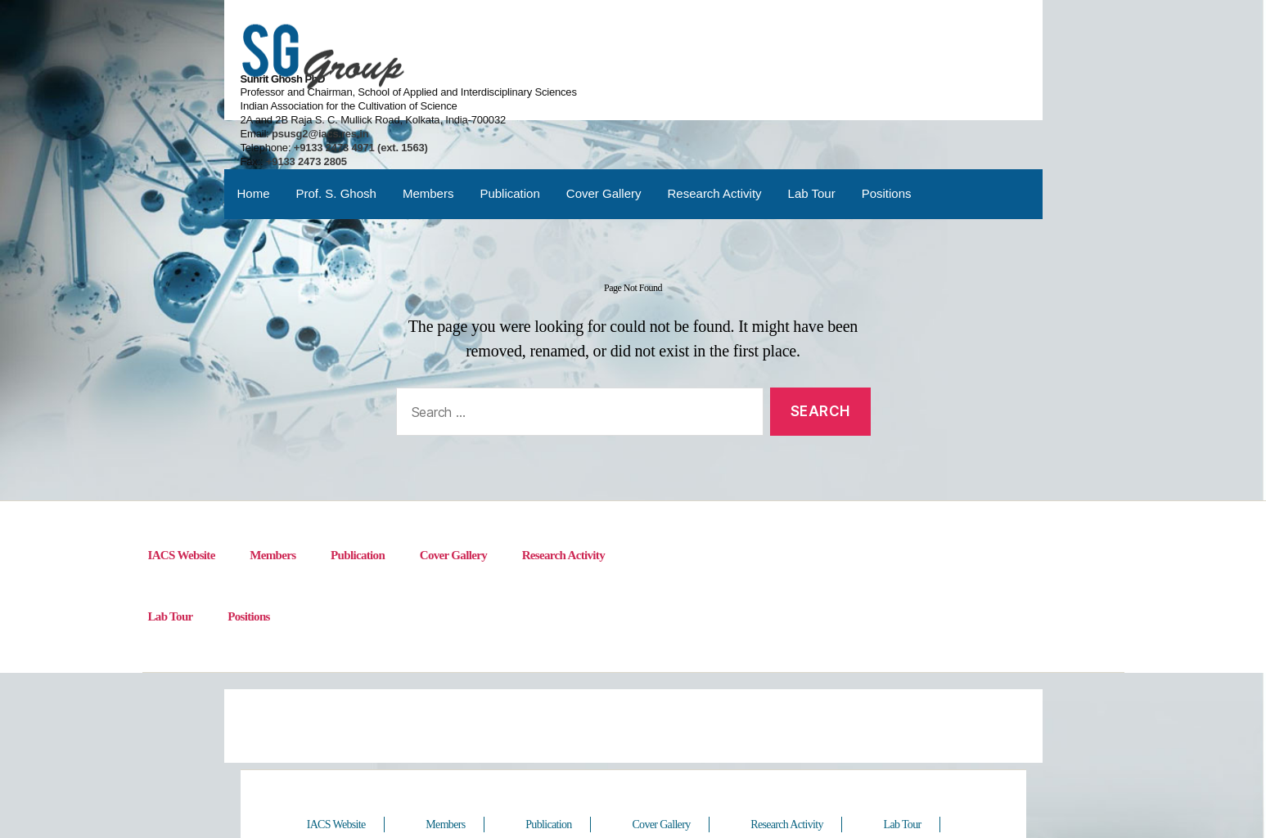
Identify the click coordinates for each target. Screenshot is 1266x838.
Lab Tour (812, 134)
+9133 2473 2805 (746, 97)
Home (253, 134)
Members (428, 134)
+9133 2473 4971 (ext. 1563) (799, 83)
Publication (509, 134)
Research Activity (715, 134)
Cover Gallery (604, 134)
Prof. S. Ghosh (336, 134)
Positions (887, 134)
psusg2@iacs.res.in (759, 69)
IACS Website (181, 499)
